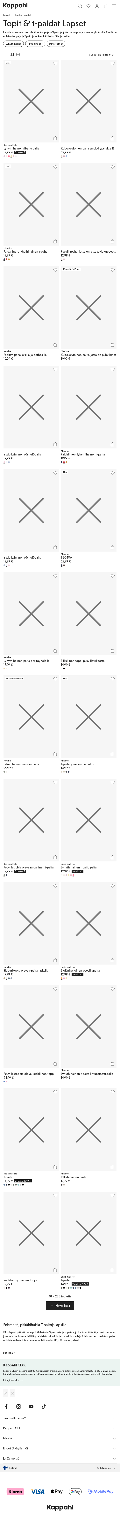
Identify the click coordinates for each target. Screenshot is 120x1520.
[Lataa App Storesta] (5, 1393)
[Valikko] (114, 6)
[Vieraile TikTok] (43, 1406)
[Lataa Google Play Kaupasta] (12, 1393)
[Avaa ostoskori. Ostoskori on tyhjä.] (105, 6)
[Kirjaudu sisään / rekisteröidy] (97, 6)
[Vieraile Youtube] (31, 1406)
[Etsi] (80, 6)
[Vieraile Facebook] (6, 1406)
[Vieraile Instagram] (19, 1406)
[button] (60, 1305)
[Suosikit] (88, 6)
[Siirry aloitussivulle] (15, 6)
